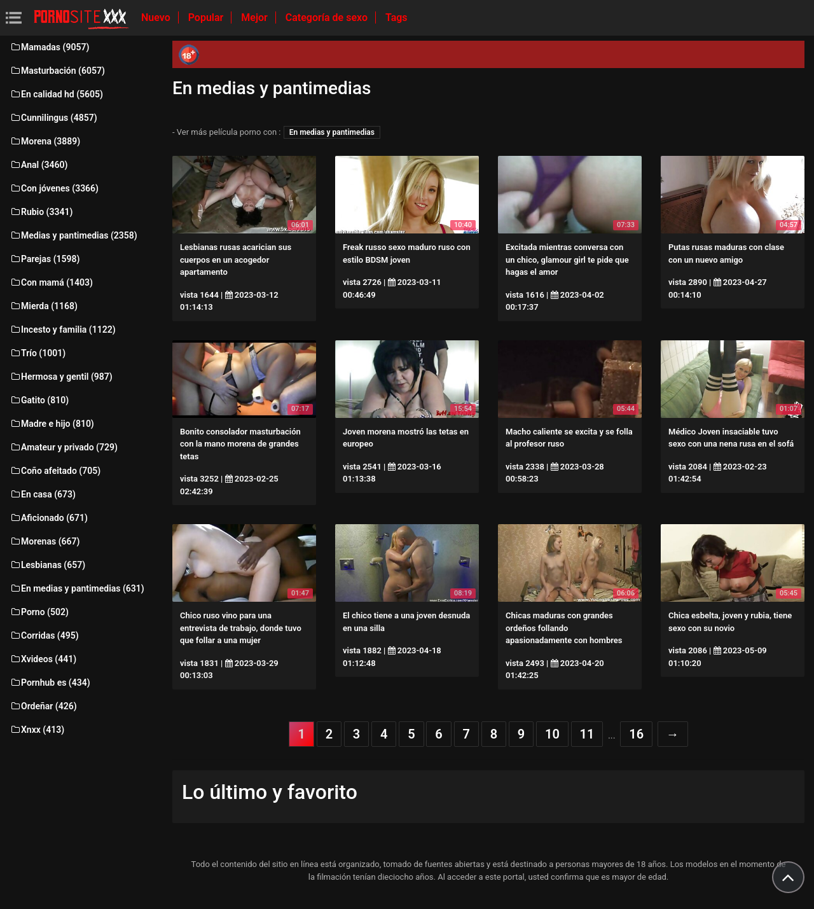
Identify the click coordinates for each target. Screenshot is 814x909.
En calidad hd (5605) (56, 94)
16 (636, 734)
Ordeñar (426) (43, 706)
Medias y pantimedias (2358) (73, 235)
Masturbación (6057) (57, 71)
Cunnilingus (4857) (53, 118)
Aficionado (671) (49, 518)
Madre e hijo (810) (52, 424)
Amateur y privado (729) (64, 447)
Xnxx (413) (37, 730)
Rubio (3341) (41, 212)
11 (587, 734)
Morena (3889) (45, 141)
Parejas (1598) (44, 259)
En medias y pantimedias (332, 132)
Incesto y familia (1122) (63, 329)
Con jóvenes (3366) (54, 188)
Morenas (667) (44, 541)
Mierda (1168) (44, 306)
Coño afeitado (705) (55, 471)
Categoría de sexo (328, 17)
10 (552, 734)
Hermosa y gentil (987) (61, 376)
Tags (396, 17)
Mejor (255, 17)
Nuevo (157, 17)
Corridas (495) (44, 635)
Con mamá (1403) (51, 282)
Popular (207, 17)
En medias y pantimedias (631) (77, 588)
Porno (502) (39, 612)
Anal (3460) (38, 165)
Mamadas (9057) (49, 47)
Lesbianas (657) (47, 565)
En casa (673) (43, 494)
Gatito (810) (39, 400)
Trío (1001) (38, 353)
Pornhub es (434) (50, 682)
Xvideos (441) (43, 659)
